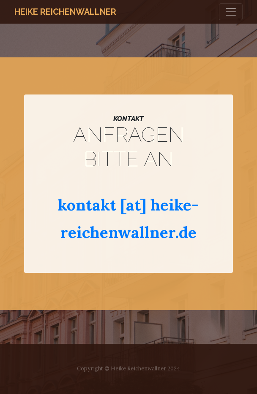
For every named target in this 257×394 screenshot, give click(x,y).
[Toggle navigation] (231, 11)
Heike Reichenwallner (65, 12)
